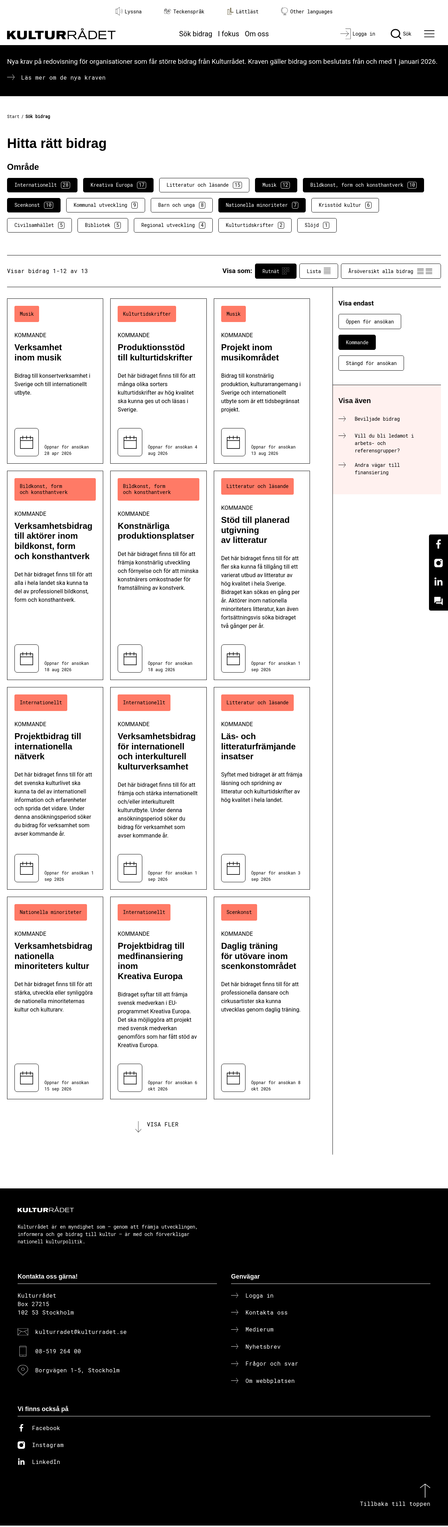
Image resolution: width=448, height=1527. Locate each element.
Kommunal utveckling (106, 205)
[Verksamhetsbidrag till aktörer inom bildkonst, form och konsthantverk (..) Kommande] (55, 575)
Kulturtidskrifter (255, 225)
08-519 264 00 (58, 1352)
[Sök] (400, 33)
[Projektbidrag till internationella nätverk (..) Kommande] (55, 788)
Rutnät (275, 270)
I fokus (228, 34)
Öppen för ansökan (370, 321)
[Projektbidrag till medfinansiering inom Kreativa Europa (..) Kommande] (158, 998)
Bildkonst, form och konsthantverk (363, 184)
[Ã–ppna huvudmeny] (430, 34)
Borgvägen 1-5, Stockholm (77, 1371)
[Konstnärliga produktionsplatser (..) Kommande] (158, 575)
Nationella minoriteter (262, 205)
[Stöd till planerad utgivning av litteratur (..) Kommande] (262, 575)
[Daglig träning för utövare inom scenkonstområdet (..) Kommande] (262, 998)
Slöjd (317, 225)
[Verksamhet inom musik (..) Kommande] (55, 381)
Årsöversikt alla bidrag (391, 270)
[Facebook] (438, 544)
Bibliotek (103, 225)
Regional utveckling (173, 225)
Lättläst (243, 11)
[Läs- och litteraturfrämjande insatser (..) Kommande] (262, 788)
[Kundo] (438, 601)
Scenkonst (33, 205)
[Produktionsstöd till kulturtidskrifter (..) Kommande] (158, 381)
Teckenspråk (184, 11)
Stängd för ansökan (371, 363)
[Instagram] (438, 563)
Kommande (357, 342)
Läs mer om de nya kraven (63, 77)
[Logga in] (357, 33)
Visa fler (163, 1125)
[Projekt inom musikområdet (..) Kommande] (262, 381)
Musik (276, 184)
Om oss (257, 34)
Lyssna (129, 11)
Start (13, 116)
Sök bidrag (195, 34)
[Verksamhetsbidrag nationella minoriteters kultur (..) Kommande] (55, 998)
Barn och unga (181, 205)
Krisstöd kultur (345, 205)
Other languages (306, 11)
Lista (319, 270)
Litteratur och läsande (204, 184)
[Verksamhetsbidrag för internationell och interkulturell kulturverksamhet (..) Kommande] (158, 788)
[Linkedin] (438, 582)
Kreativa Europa (118, 184)
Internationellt (42, 184)
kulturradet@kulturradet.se (81, 1333)
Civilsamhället (39, 225)
